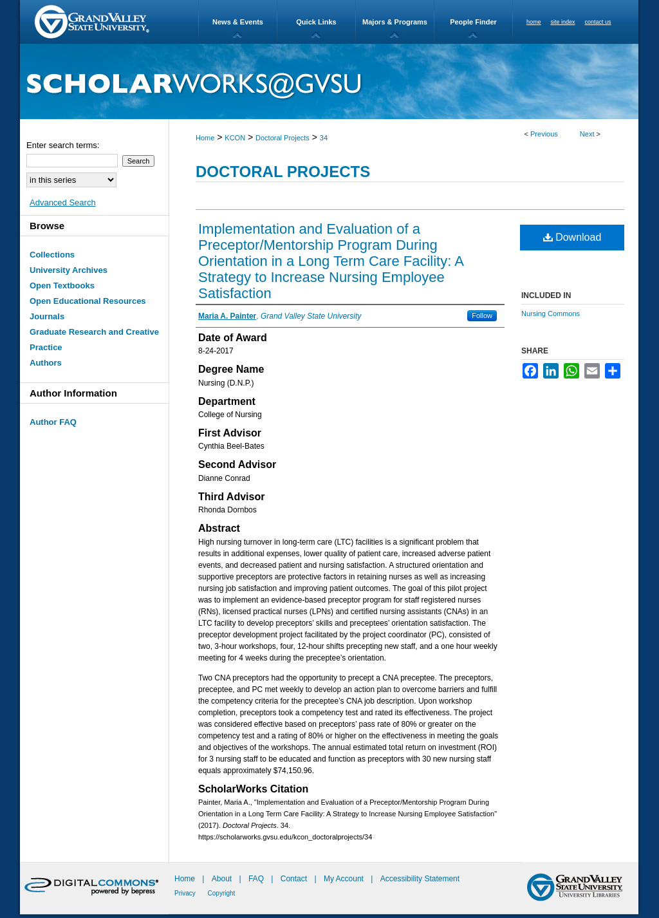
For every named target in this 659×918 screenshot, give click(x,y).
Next (587, 134)
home (533, 22)
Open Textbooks (62, 285)
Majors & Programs (394, 22)
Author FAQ (53, 422)
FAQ (257, 878)
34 (324, 138)
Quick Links (316, 22)
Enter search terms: (62, 145)
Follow (482, 315)
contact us (598, 22)
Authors (46, 363)
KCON (235, 138)
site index (563, 22)
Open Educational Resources (88, 301)
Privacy (186, 893)
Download (572, 237)
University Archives (68, 270)
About (223, 878)
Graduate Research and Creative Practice (94, 339)
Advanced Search (63, 202)
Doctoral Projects (282, 138)
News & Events (237, 22)
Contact (294, 878)
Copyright (222, 893)
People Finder (473, 22)
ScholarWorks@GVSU (329, 81)
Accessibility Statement (419, 878)
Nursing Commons (550, 313)
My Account (345, 878)
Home (205, 138)
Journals (47, 316)
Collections (52, 254)
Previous (544, 134)
